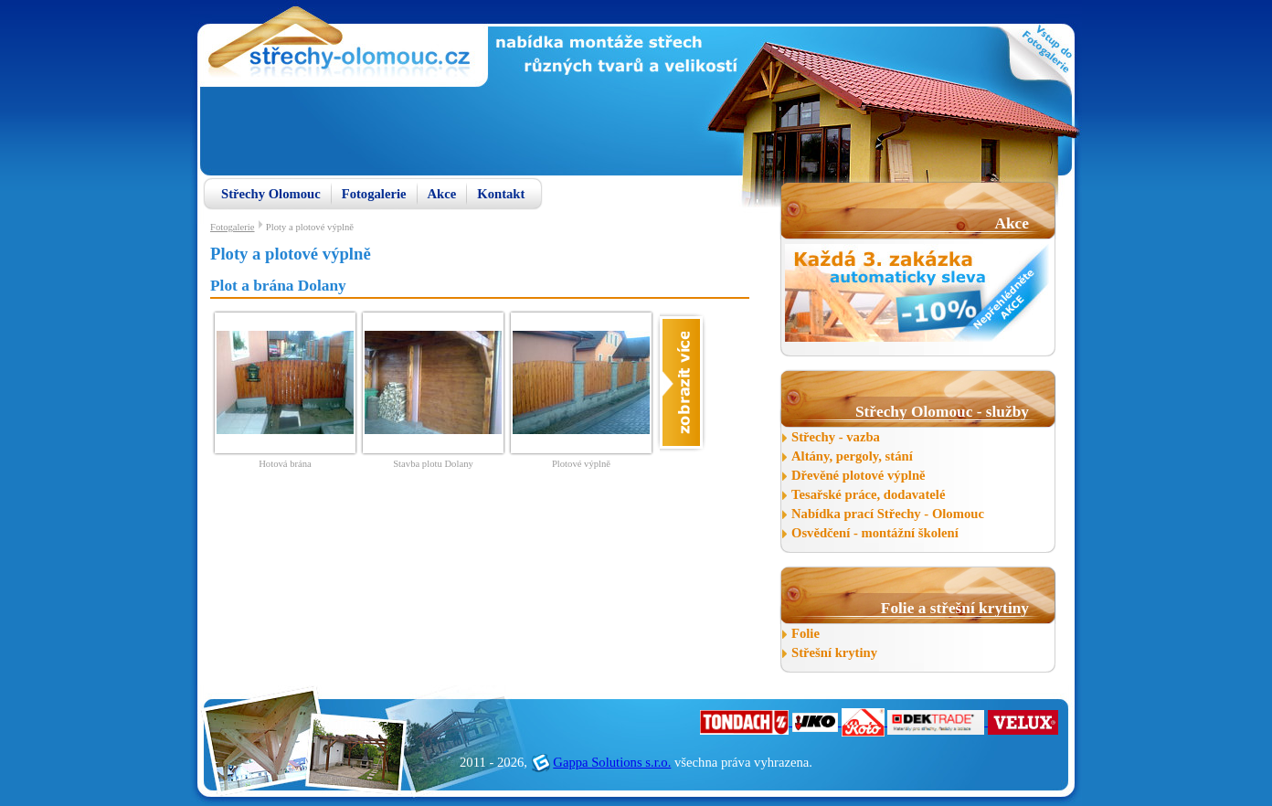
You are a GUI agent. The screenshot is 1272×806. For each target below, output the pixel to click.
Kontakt (501, 193)
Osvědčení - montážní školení (875, 532)
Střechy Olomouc (271, 193)
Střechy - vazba (835, 437)
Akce (442, 193)
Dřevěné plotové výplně (858, 475)
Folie (805, 633)
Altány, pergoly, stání (852, 456)
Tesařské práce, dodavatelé (868, 494)
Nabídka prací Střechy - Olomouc (887, 513)
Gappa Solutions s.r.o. (612, 762)
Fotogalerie (374, 193)
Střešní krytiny (834, 652)
